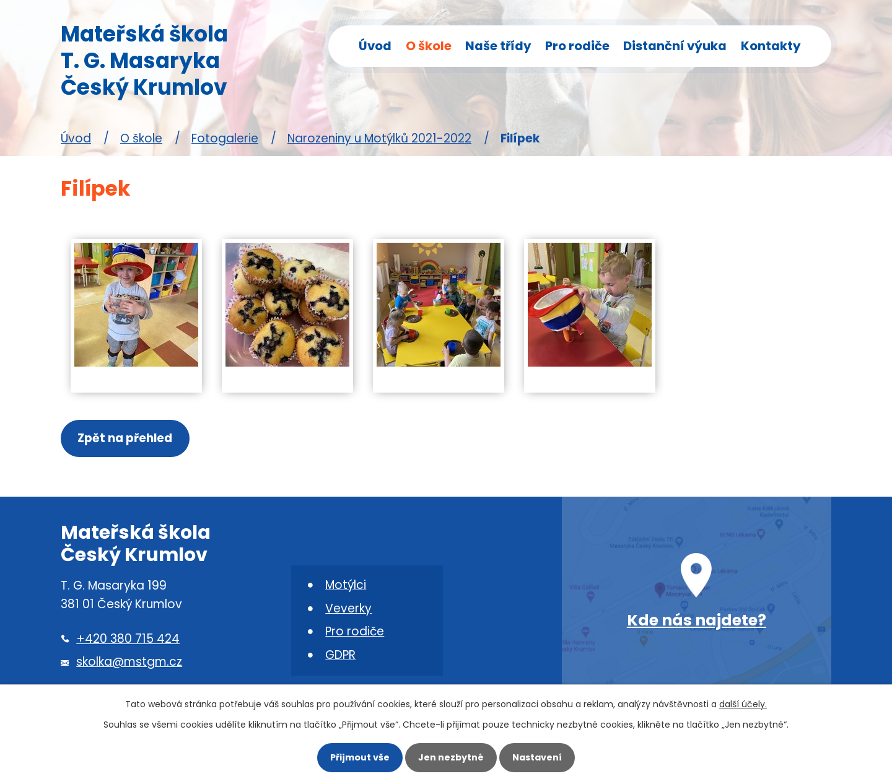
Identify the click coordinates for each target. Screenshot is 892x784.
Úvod (375, 45)
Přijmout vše (358, 757)
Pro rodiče (577, 45)
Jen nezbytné (451, 757)
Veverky (348, 609)
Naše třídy (498, 45)
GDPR (340, 656)
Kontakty (771, 45)
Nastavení (539, 757)
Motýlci (345, 585)
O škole (429, 45)
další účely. (743, 703)
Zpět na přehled (125, 438)
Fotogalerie (224, 138)
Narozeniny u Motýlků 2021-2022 (379, 138)
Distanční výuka (675, 45)
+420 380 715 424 (128, 639)
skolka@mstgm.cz (129, 663)
